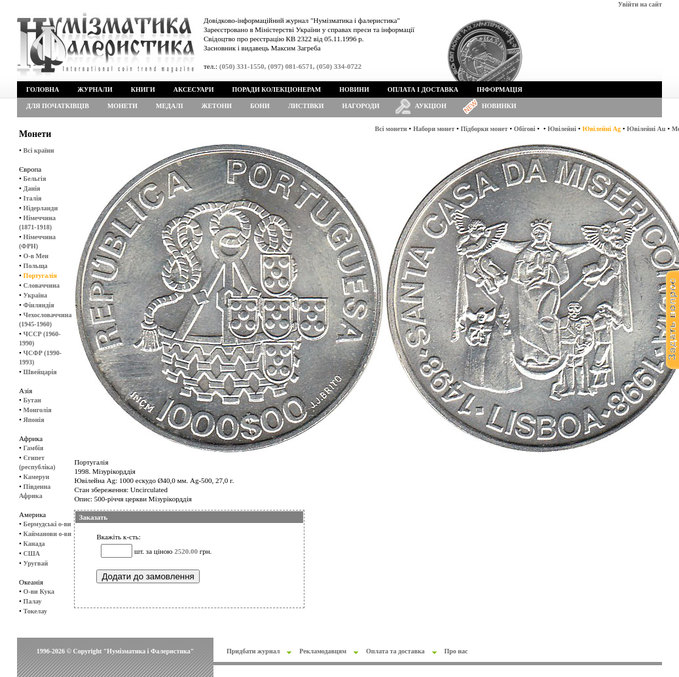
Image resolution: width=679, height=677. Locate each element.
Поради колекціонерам (276, 89)
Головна (42, 89)
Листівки (306, 105)
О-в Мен (36, 256)
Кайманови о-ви (47, 533)
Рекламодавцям (322, 651)
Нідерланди (41, 208)
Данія (32, 188)
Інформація (500, 89)
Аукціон (431, 105)
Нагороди (361, 105)
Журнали (94, 89)
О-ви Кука (39, 591)
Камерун (37, 476)
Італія (33, 198)
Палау (33, 601)
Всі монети (391, 128)
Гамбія (33, 448)
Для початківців (57, 105)
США (32, 553)
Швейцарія (40, 372)
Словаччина (42, 285)
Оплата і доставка (423, 89)
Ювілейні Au (646, 128)
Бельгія (35, 178)
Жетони (217, 105)
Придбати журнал (253, 651)
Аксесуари (194, 89)
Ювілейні (561, 128)
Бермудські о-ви (47, 524)
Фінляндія (39, 305)
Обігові (525, 128)
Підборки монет (484, 128)
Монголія (38, 410)
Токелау (35, 611)
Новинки (499, 105)
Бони (260, 105)
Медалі (169, 105)
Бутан (32, 400)
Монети (122, 105)
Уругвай (36, 563)
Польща (36, 265)
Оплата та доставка (395, 651)
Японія (34, 419)
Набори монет (433, 128)
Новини (354, 89)
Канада (34, 543)
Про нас (456, 651)
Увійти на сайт (640, 4)
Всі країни (39, 150)
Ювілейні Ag (601, 128)
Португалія (40, 275)
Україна (35, 295)
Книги (143, 89)
